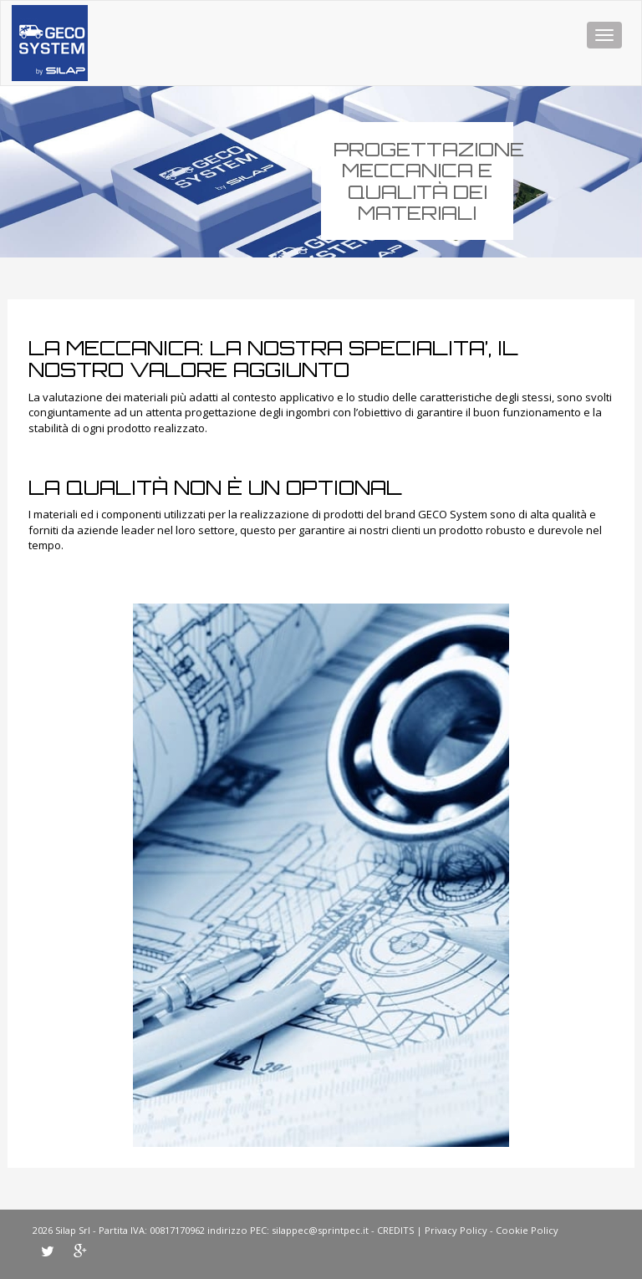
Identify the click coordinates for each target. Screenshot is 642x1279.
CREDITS (395, 1230)
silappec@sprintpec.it (320, 1230)
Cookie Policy (527, 1230)
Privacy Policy (456, 1230)
